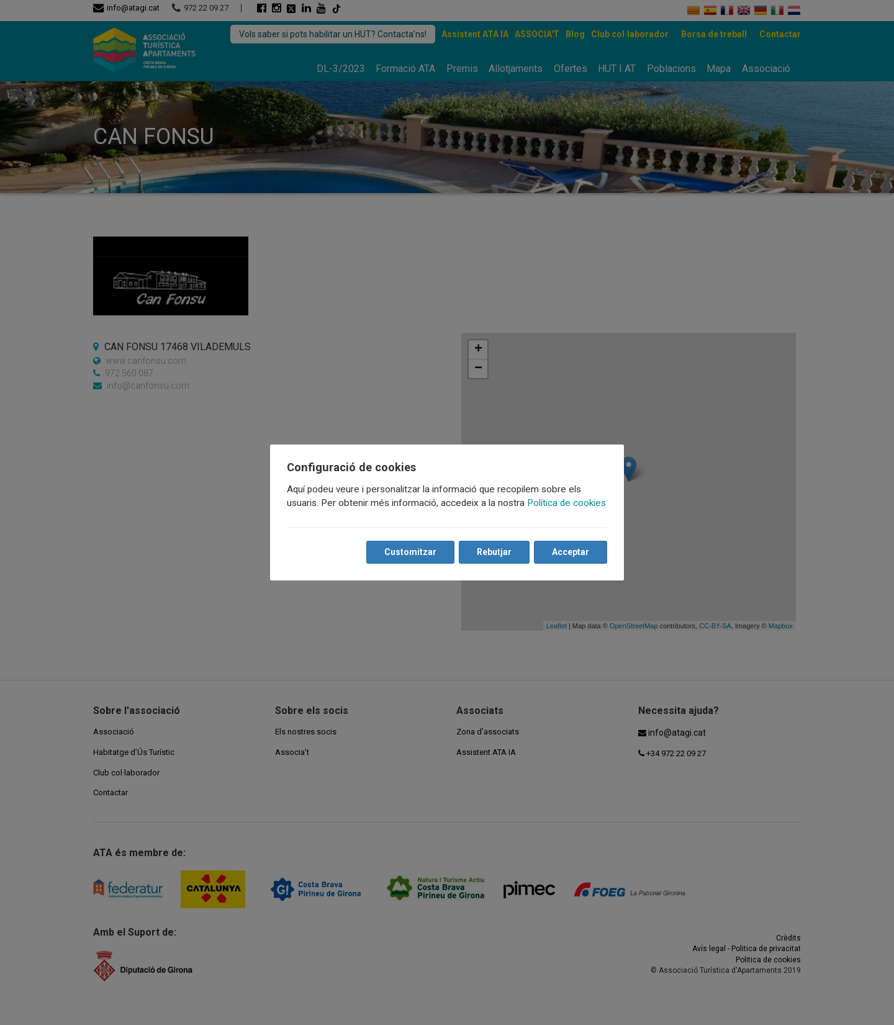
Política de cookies (567, 502)
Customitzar (410, 552)
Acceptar (570, 552)
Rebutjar (493, 552)
